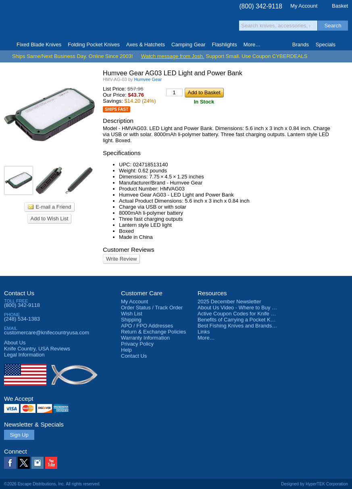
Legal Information (24, 355)
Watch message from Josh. (172, 56)
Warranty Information (145, 338)
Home (6, 44)
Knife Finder (345, 44)
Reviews (37, 349)
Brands (300, 44)
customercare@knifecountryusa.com (46, 332)
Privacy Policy (137, 344)
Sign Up (19, 435)
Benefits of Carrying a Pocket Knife (238, 320)
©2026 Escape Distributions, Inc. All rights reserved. (52, 484)
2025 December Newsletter (229, 301)
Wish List (131, 314)
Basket (340, 6)
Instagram (37, 463)
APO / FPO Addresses (147, 326)
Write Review (121, 259)
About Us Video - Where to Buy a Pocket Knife (252, 308)
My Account (303, 6)
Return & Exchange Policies (153, 332)
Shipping (131, 320)
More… (206, 338)
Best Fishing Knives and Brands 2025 (241, 326)
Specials (325, 44)
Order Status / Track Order (152, 308)
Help (126, 350)
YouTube (51, 463)
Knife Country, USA (38, 20)
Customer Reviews (128, 249)
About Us (14, 343)
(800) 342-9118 (260, 6)
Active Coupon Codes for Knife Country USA (249, 314)
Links (204, 332)
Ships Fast (116, 109)
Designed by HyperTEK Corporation (314, 484)
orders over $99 (152, 24)
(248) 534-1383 (22, 319)
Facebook (10, 463)
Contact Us (19, 293)
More (252, 44)
